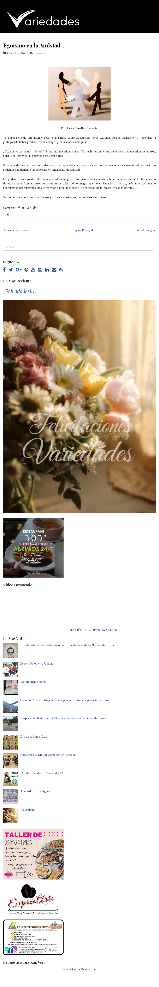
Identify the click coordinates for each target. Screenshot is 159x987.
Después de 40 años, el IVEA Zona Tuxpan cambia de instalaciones (62, 718)
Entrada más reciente (17, 230)
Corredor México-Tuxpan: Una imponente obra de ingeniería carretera (64, 700)
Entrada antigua (145, 230)
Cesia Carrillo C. (17, 53)
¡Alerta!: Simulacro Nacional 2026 (42, 773)
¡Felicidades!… (19, 291)
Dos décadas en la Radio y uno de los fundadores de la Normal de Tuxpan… (69, 645)
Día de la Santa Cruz (33, 736)
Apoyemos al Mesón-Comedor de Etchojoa (48, 754)
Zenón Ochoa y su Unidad (36, 663)
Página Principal (83, 230)
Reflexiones (37, 53)
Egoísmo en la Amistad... (33, 45)
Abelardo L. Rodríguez (35, 791)
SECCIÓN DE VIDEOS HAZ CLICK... (94, 630)
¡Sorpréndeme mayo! (33, 681)
